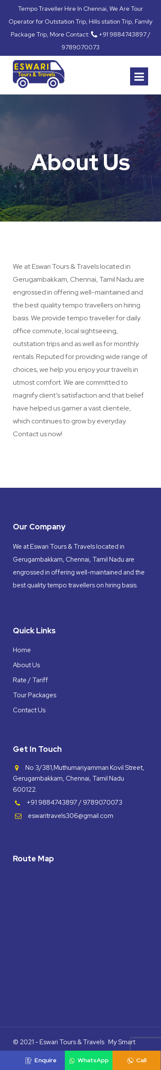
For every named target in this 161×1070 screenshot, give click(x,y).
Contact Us (29, 710)
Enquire (41, 1060)
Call (136, 1060)
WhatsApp (89, 1060)
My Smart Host (121, 1048)
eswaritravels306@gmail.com (70, 816)
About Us (26, 665)
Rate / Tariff (30, 680)
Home (22, 650)
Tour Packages (34, 695)
